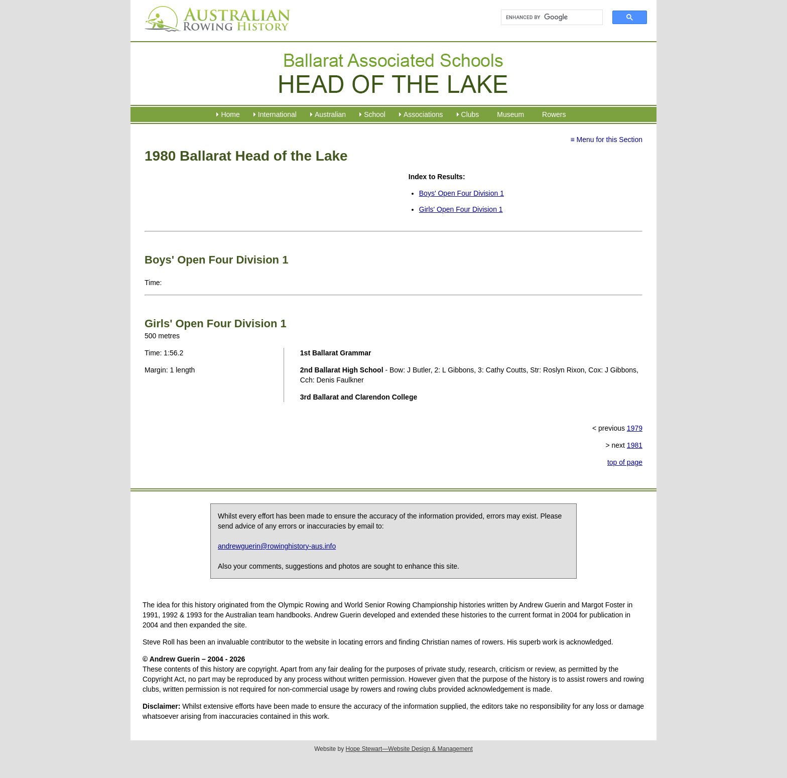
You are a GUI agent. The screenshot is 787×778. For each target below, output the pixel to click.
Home (230, 114)
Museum (510, 114)
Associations (423, 114)
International (277, 114)
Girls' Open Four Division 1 (461, 209)
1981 (634, 445)
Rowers (554, 114)
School (374, 114)
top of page (624, 462)
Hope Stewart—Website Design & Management (409, 748)
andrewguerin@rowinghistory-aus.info (277, 546)
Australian (330, 114)
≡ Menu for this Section (606, 140)
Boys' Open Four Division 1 (461, 193)
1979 (634, 428)
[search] (547, 17)
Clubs (470, 114)
